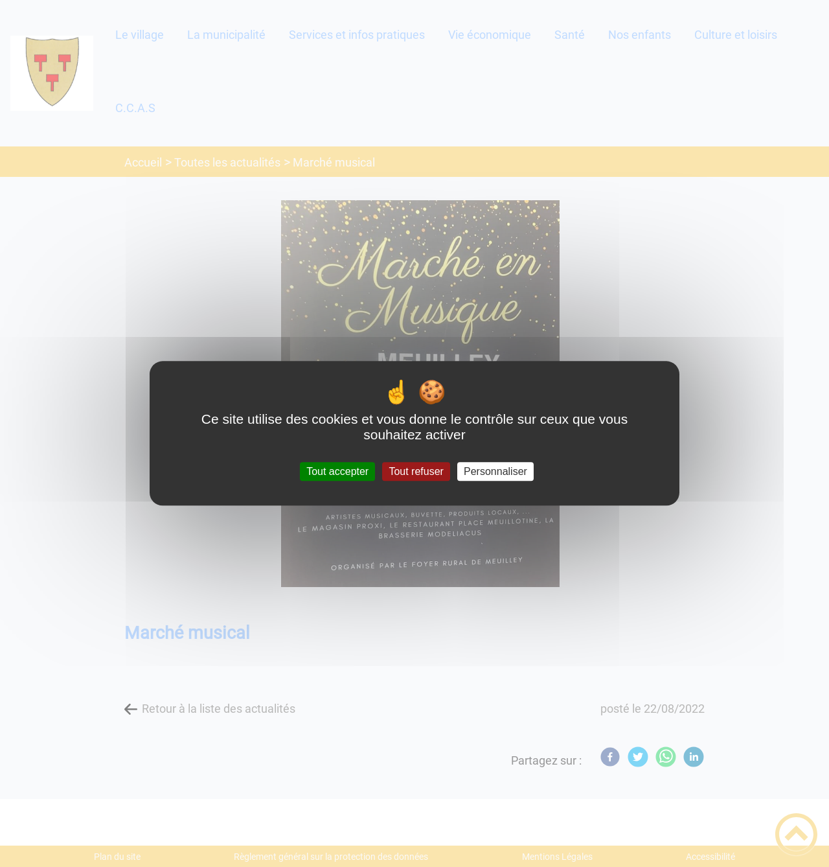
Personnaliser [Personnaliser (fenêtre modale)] (495, 471)
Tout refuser (416, 471)
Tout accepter (337, 471)
